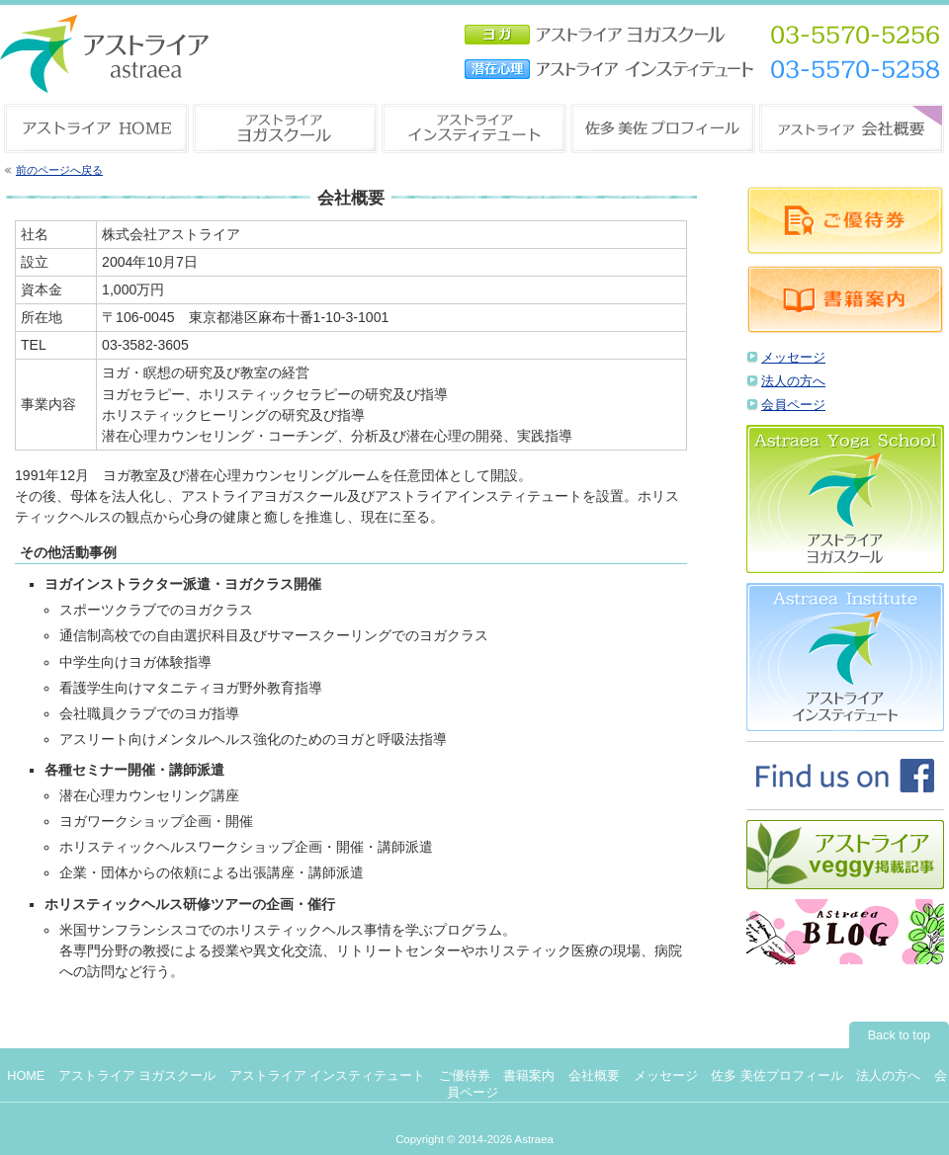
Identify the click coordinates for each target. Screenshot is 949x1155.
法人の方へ (793, 381)
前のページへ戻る (59, 170)
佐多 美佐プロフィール (777, 1076)
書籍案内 (529, 1076)
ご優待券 (464, 1076)
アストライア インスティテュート (327, 1076)
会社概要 (594, 1076)
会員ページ (793, 405)
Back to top (899, 1035)
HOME (25, 1076)
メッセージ (793, 358)
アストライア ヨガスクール (137, 1076)
